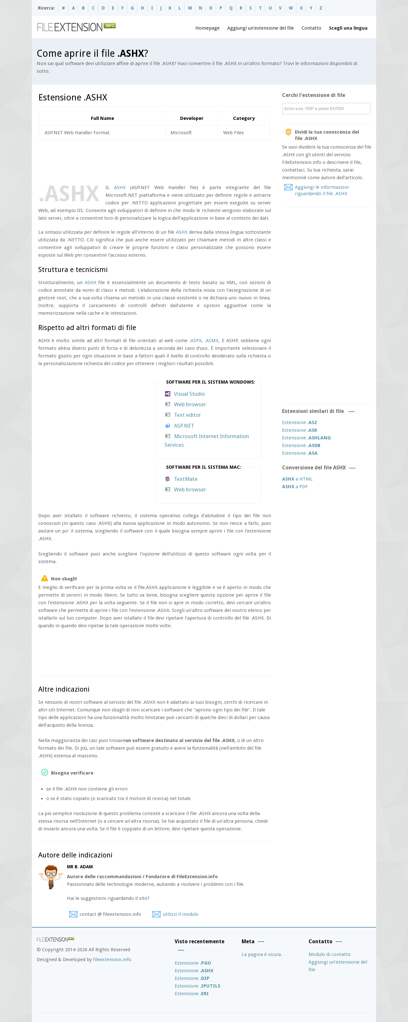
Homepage (207, 28)
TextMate (186, 479)
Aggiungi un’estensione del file (260, 28)
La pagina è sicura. (262, 954)
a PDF (295, 486)
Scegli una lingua (348, 28)
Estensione (299, 422)
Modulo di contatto (330, 954)
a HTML (297, 479)
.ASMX (211, 340)
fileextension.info (112, 959)
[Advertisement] (154, 160)
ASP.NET (184, 426)
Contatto (311, 28)
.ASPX (195, 340)
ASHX (120, 187)
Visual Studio (189, 394)
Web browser (190, 404)
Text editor (187, 415)
